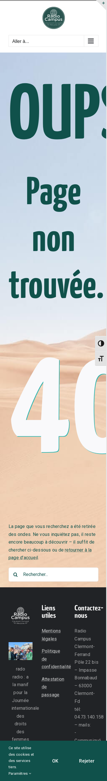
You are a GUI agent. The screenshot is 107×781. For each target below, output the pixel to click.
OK (55, 761)
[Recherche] (16, 574)
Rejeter (86, 761)
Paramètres (20, 773)
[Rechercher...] (53, 574)
